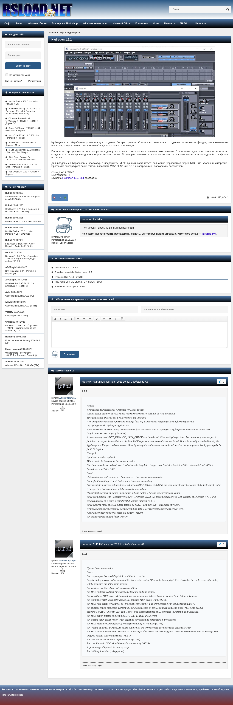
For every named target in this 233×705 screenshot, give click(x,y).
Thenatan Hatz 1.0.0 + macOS (69, 277)
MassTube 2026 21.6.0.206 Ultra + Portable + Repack (22, 136)
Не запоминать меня (19, 75)
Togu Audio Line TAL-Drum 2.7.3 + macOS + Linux (78, 282)
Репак (19, 23)
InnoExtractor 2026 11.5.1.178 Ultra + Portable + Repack (21, 165)
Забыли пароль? (13, 81)
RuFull (97, 381)
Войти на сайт (23, 66)
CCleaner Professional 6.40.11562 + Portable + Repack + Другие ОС (21, 121)
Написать (200, 23)
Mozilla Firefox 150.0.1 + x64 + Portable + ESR (21, 102)
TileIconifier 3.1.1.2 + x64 (66, 267)
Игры (156, 23)
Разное (168, 23)
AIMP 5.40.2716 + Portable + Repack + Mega (20, 143)
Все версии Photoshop (65, 23)
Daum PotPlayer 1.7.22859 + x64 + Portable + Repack (22, 129)
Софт (7, 23)
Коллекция (141, 23)
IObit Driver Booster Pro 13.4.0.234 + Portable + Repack (20, 158)
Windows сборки (37, 23)
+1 (60, 198)
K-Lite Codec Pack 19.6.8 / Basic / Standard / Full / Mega (22, 151)
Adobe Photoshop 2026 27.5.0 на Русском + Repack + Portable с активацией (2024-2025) (22, 111)
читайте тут (209, 233)
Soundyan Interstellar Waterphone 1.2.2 (73, 272)
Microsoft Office (121, 23)
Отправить (69, 354)
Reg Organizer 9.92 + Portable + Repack (22, 172)
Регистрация (34, 81)
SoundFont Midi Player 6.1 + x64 (70, 286)
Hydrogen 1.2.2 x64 (73, 178)
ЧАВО (183, 23)
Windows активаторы (95, 23)
